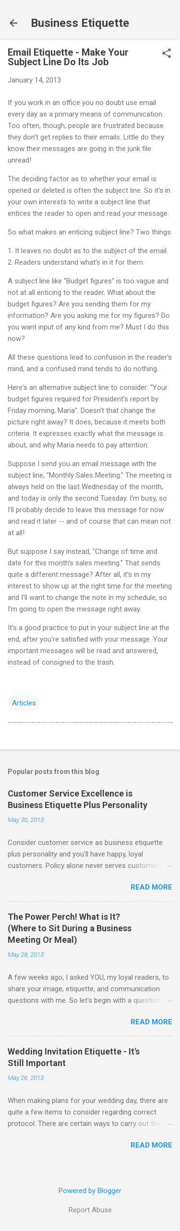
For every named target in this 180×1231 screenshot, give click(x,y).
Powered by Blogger (90, 1190)
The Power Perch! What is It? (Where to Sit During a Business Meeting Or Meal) (70, 928)
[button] (166, 54)
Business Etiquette (80, 23)
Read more (151, 887)
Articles (24, 703)
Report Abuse (90, 1210)
